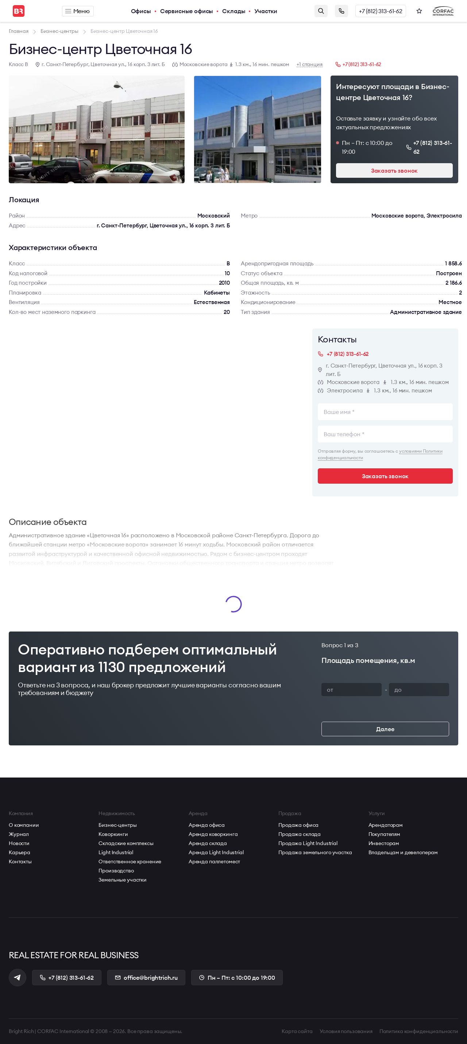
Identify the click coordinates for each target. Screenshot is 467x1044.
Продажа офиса (298, 825)
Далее (385, 729)
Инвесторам (384, 843)
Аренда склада (208, 843)
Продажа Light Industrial (307, 843)
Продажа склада (299, 834)
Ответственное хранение (130, 861)
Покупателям (384, 834)
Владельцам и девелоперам (403, 852)
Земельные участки (123, 879)
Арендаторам (385, 825)
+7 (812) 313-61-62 (380, 11)
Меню (77, 11)
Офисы (141, 11)
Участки (265, 11)
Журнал (19, 834)
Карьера (19, 852)
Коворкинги (113, 834)
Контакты (20, 861)
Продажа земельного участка (315, 852)
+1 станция (310, 64)
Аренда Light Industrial (216, 852)
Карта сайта (297, 1031)
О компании (24, 825)
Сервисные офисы (186, 11)
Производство (116, 870)
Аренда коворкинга (213, 834)
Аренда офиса (207, 825)
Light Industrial (116, 852)
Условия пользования (346, 1031)
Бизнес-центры (117, 825)
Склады (233, 11)
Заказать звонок (341, 11)
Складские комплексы (126, 843)
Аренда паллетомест (214, 861)
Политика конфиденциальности (418, 1031)
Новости (19, 843)
